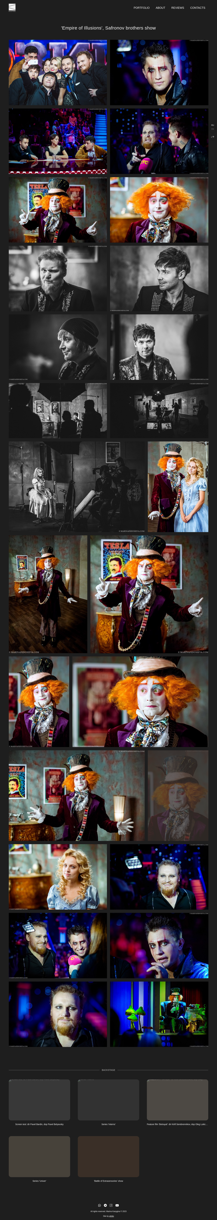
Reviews (177, 7)
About (160, 7)
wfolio (111, 1218)
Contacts (197, 7)
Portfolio (142, 7)
